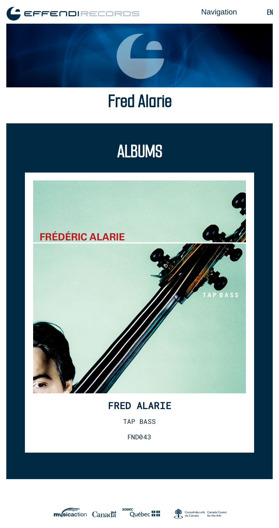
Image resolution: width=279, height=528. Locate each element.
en (270, 12)
